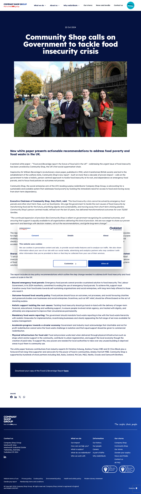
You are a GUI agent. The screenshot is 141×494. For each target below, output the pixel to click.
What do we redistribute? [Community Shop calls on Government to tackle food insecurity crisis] (81, 453)
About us (55, 5)
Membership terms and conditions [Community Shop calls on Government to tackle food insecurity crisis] (32, 482)
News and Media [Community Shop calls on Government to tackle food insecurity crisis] (121, 456)
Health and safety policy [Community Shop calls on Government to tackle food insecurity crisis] (72, 478)
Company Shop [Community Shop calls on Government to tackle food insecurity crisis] (121, 443)
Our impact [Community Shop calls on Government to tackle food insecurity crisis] (75, 443)
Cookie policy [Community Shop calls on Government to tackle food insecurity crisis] (38, 478)
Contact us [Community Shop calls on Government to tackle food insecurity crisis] (119, 459)
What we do (40, 5)
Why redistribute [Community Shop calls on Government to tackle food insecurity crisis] (99, 456)
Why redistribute (72, 5)
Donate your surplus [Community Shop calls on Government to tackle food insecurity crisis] (122, 453)
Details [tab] (70, 235)
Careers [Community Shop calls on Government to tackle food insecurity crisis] (96, 449)
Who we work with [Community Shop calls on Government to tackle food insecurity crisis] (78, 456)
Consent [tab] (35, 235)
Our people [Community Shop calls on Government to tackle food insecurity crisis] (97, 446)
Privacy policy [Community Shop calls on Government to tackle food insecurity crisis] (27, 478)
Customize (70, 264)
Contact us (118, 5)
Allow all (104, 264)
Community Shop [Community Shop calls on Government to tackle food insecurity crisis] (121, 446)
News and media (103, 5)
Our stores (88, 5)
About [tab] (105, 235)
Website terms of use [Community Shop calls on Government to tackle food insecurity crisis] (11, 478)
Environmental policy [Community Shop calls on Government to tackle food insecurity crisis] (53, 478)
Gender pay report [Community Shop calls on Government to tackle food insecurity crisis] (10, 482)
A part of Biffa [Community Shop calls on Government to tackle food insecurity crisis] (98, 453)
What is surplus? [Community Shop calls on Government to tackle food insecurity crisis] (77, 449)
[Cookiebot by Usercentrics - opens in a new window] (111, 228)
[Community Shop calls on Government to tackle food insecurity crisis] (11, 397)
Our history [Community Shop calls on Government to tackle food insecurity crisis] (97, 443)
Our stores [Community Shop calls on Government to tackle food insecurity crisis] (119, 449)
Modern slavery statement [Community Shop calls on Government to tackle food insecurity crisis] (93, 478)
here (66, 371)
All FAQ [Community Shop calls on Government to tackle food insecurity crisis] (117, 463)
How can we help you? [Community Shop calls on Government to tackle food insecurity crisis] (80, 446)
